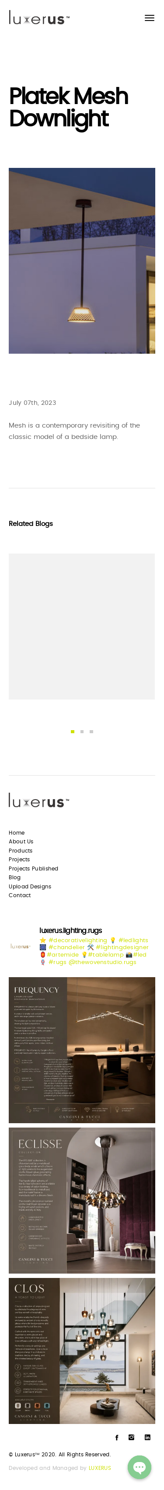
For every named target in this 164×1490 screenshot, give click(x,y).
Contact (20, 895)
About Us (21, 841)
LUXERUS (100, 1468)
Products (20, 850)
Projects (19, 859)
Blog (15, 877)
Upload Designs (30, 886)
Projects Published (33, 868)
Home (16, 833)
